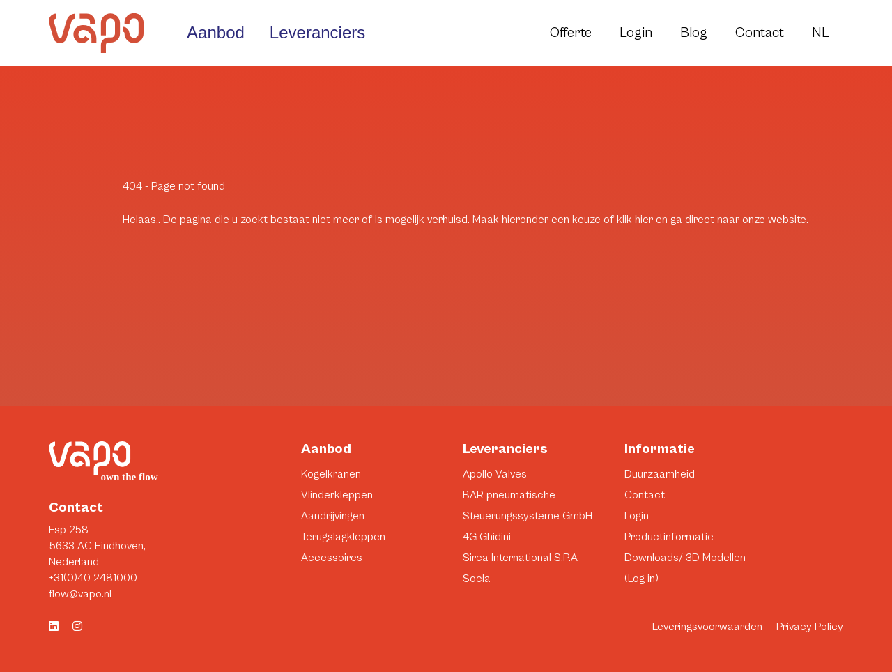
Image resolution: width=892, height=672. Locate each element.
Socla (477, 578)
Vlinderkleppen (337, 495)
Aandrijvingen (332, 516)
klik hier (635, 219)
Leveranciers (317, 32)
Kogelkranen (331, 474)
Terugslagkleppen (343, 536)
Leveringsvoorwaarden (707, 626)
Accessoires (331, 557)
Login (636, 33)
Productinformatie (669, 536)
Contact (759, 33)
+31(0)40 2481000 (93, 578)
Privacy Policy (809, 626)
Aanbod (216, 32)
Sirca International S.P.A (520, 557)
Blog (693, 33)
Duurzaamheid (659, 474)
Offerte (571, 33)
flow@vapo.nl (80, 594)
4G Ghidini (487, 536)
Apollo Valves (495, 474)
